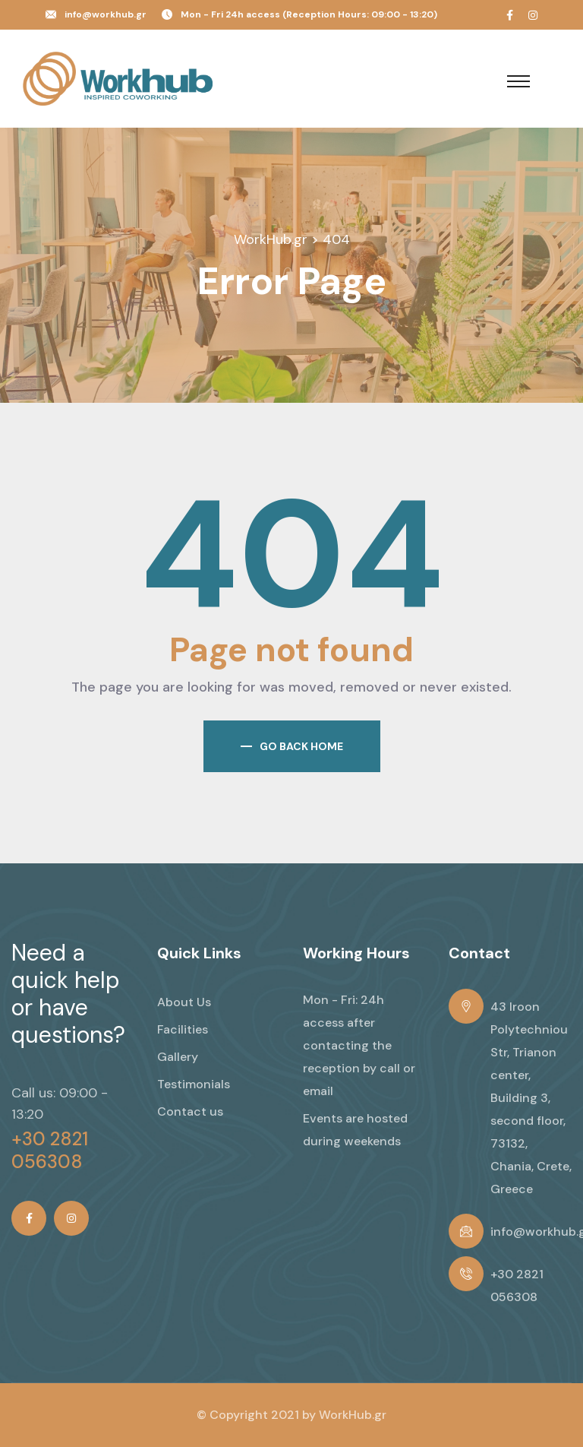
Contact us (190, 1111)
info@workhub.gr (106, 14)
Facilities (182, 1029)
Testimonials (193, 1084)
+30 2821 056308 (49, 1150)
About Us (184, 1002)
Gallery (177, 1057)
